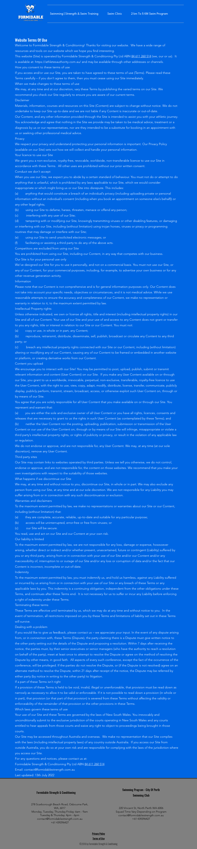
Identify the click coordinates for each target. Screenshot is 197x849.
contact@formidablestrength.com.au (49, 769)
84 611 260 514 (141, 56)
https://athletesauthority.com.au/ (58, 62)
